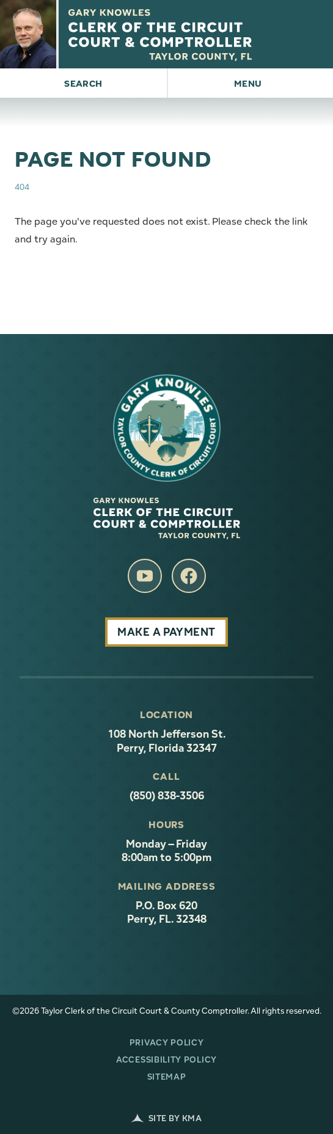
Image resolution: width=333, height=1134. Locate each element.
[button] (83, 83)
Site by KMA (166, 1118)
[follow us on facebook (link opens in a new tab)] (189, 576)
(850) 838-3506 (167, 795)
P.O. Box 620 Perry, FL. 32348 (167, 912)
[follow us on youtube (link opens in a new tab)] (145, 576)
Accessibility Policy (166, 1059)
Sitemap (166, 1076)
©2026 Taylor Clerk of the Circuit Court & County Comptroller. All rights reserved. (166, 1010)
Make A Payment (166, 632)
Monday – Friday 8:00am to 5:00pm (166, 851)
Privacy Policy (167, 1042)
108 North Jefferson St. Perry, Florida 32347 (211, 741)
